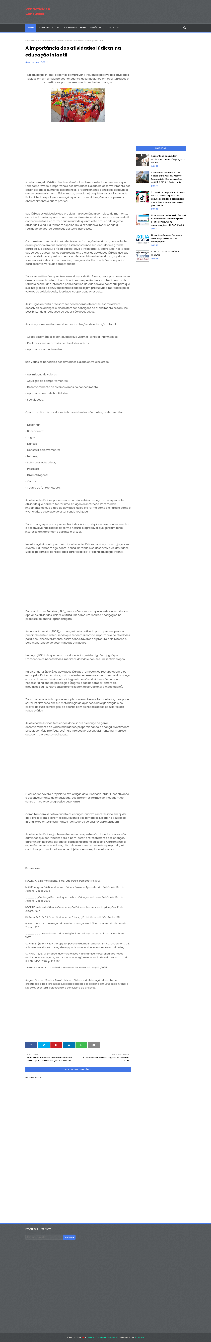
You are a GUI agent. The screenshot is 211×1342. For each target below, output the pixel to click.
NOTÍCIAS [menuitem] (95, 27)
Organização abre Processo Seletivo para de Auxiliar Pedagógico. (166, 238)
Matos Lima (33, 62)
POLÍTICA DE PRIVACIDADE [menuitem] (71, 27)
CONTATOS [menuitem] (112, 27)
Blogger (139, 1337)
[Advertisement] (78, 147)
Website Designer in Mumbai (102, 1337)
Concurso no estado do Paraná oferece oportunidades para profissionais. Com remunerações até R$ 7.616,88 (168, 220)
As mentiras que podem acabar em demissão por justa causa (168, 159)
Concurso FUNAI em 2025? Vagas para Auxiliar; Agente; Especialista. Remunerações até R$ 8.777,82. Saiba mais (166, 177)
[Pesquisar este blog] (44, 1237)
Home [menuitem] (31, 27)
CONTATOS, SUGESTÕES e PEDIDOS (165, 253)
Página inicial (32, 40)
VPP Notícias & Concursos (38, 11)
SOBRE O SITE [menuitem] (45, 27)
